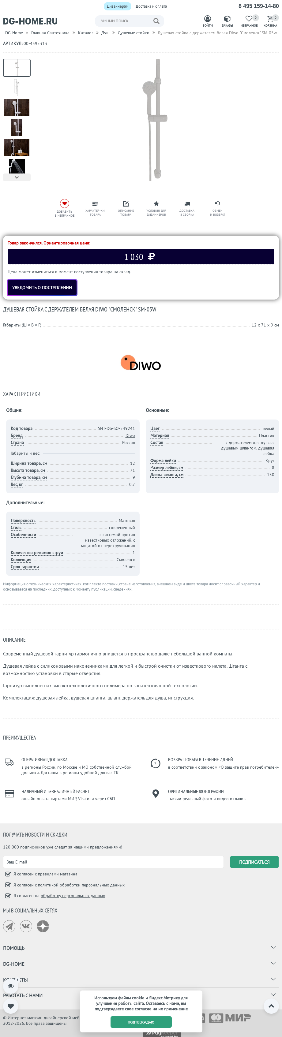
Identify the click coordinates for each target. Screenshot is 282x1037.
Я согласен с (44, 874)
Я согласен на (58, 895)
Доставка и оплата (151, 6)
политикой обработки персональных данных (81, 885)
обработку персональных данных (73, 895)
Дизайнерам (117, 6)
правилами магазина (57, 874)
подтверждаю (141, 1022)
